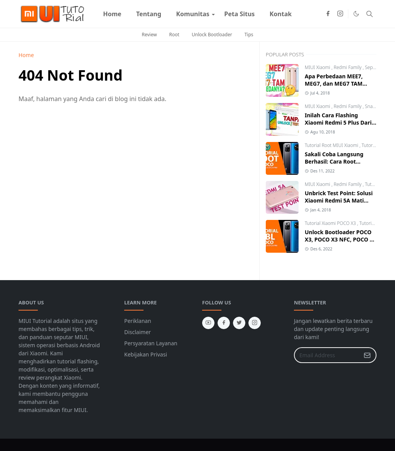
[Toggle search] (369, 14)
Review (149, 34)
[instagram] (340, 14)
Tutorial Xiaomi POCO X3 (331, 223)
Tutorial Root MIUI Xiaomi (332, 145)
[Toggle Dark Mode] (356, 13)
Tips (249, 34)
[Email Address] (327, 355)
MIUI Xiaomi (318, 67)
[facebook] (328, 14)
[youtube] (208, 323)
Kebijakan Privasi (145, 354)
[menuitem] (112, 14)
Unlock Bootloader (212, 34)
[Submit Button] (367, 355)
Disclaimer (137, 332)
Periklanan (137, 320)
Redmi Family (348, 67)
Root (174, 34)
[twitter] (239, 323)
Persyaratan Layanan (150, 343)
